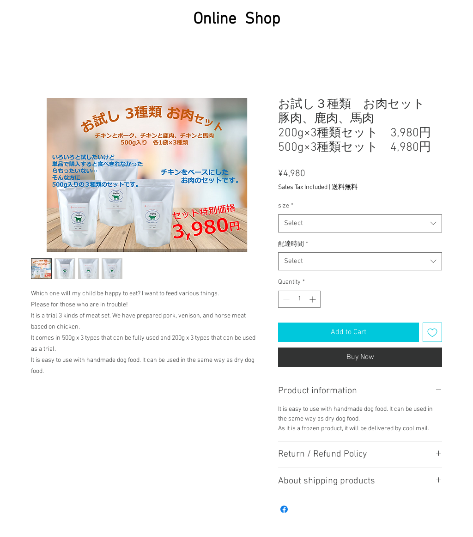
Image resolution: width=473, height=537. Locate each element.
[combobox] (360, 223)
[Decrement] (285, 299)
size (285, 206)
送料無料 (345, 187)
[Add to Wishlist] (432, 332)
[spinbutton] (299, 299)
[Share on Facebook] (284, 509)
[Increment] (313, 299)
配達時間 (293, 244)
